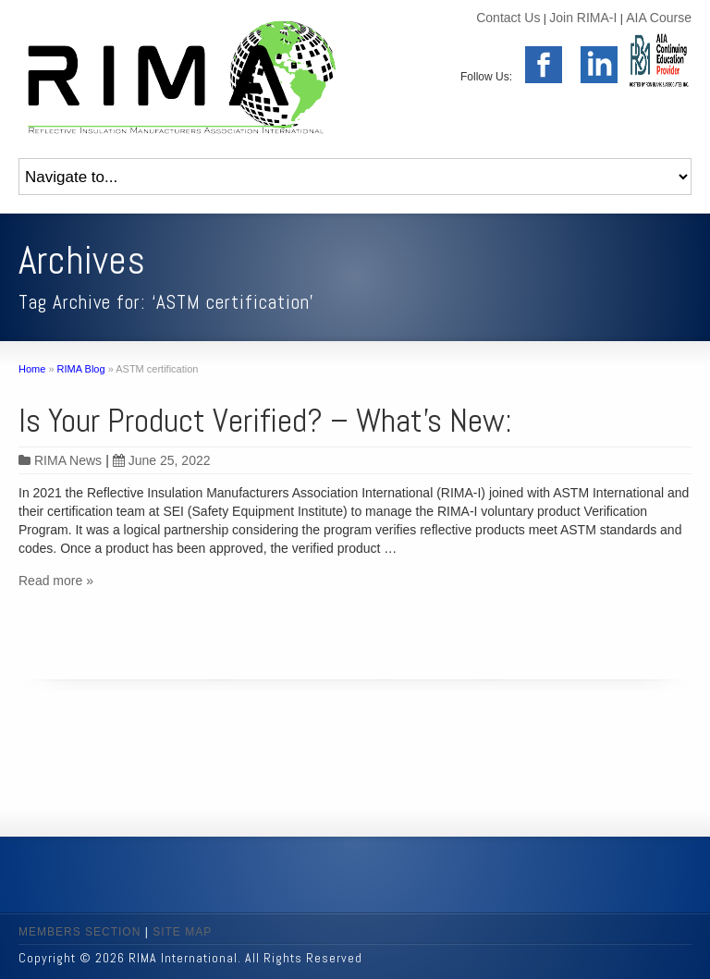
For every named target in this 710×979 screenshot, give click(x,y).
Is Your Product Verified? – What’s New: (265, 420)
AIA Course (659, 17)
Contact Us (508, 17)
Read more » (55, 580)
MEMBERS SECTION (79, 931)
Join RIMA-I (583, 17)
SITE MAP (182, 931)
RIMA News (68, 460)
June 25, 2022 (162, 460)
